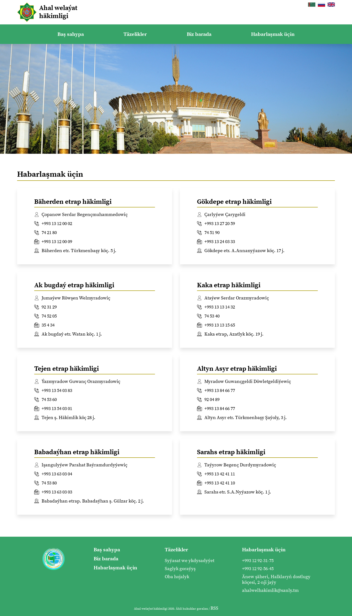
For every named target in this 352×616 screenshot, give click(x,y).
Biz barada (199, 34)
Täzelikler (135, 34)
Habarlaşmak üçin (273, 34)
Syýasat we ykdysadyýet (189, 561)
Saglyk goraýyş (180, 569)
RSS (214, 608)
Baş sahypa (70, 34)
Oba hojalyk (177, 577)
